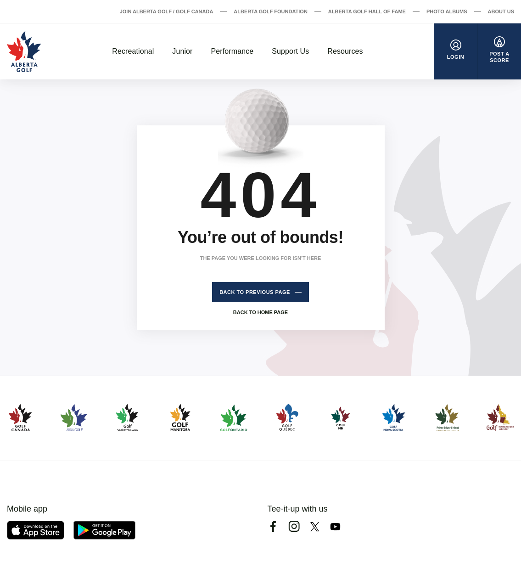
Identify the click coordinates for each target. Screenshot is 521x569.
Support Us (290, 51)
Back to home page (260, 312)
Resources (345, 51)
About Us (501, 11)
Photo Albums (446, 11)
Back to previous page (254, 292)
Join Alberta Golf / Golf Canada (166, 11)
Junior (182, 51)
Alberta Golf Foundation (271, 11)
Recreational (133, 51)
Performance (232, 51)
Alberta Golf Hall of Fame (367, 11)
